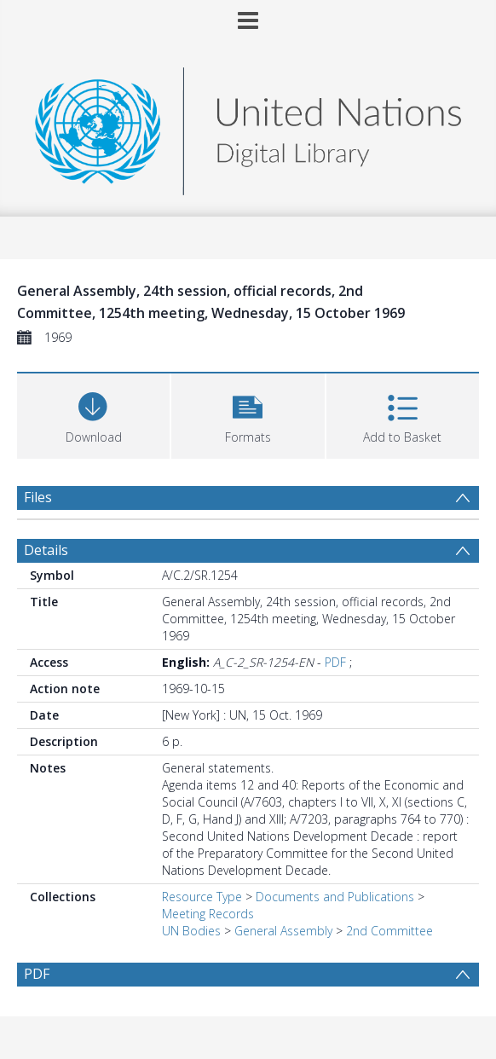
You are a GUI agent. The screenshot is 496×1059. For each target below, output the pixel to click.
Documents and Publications (335, 896)
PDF (335, 662)
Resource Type (202, 896)
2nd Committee (389, 931)
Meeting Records (208, 914)
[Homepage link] (248, 127)
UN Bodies (191, 931)
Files (38, 497)
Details (46, 550)
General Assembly (283, 931)
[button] (247, 413)
